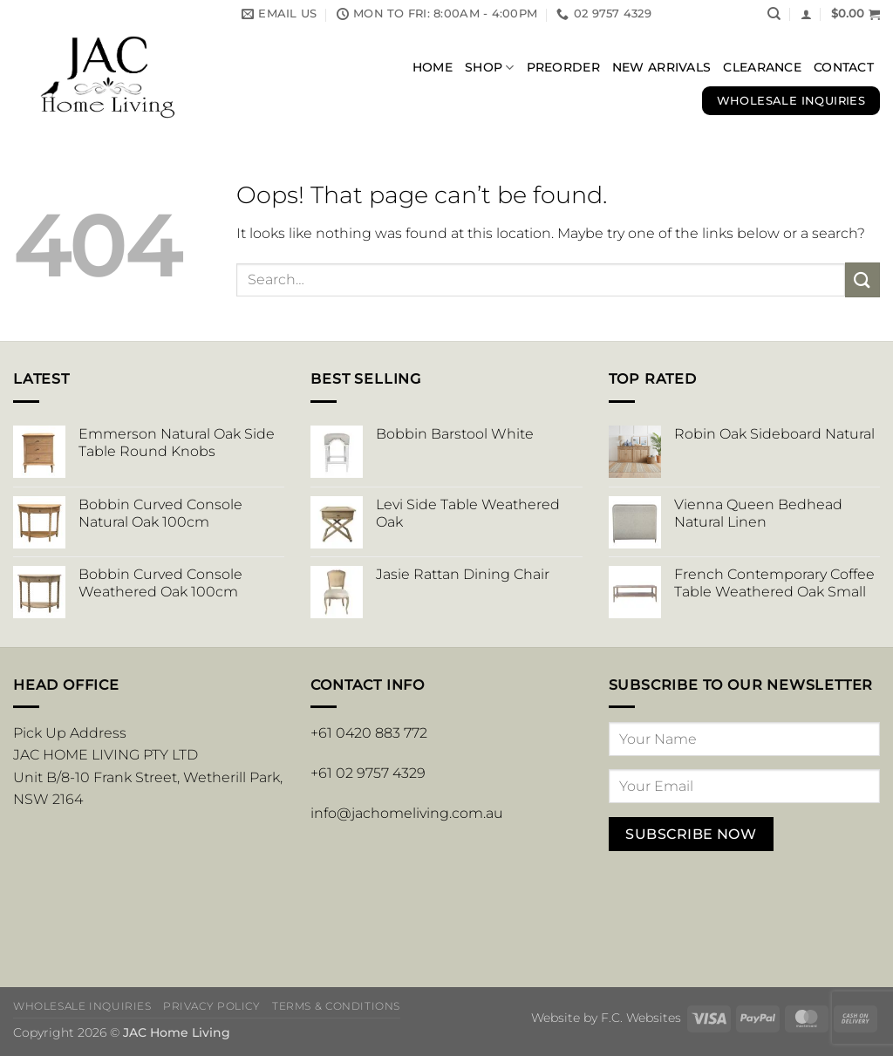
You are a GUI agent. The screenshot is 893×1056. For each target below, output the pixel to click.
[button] (806, 14)
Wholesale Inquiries (82, 1005)
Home (432, 67)
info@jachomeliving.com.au (406, 813)
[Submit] (862, 279)
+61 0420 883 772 (368, 733)
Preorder (563, 67)
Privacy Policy (212, 1005)
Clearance (762, 67)
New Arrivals (661, 67)
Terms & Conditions (336, 1005)
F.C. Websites (641, 1017)
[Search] (774, 14)
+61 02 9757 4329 (368, 773)
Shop (490, 67)
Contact (844, 67)
